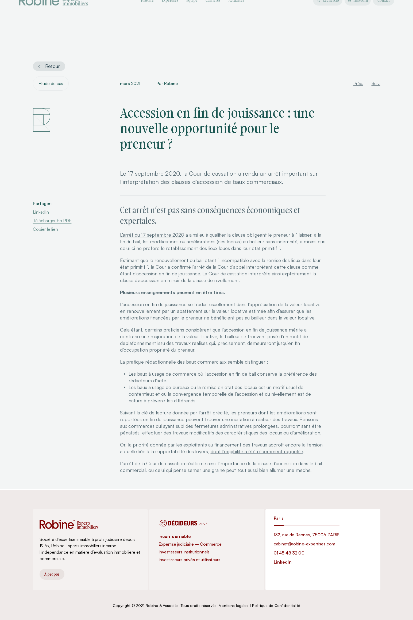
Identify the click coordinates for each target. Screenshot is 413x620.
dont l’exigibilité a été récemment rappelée (257, 460)
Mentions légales (233, 605)
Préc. (358, 84)
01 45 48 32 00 (289, 553)
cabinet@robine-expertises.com (304, 543)
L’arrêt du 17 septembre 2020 (152, 244)
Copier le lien (45, 229)
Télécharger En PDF (52, 221)
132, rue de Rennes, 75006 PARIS (307, 534)
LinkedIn (41, 212)
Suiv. (376, 84)
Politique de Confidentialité (276, 605)
